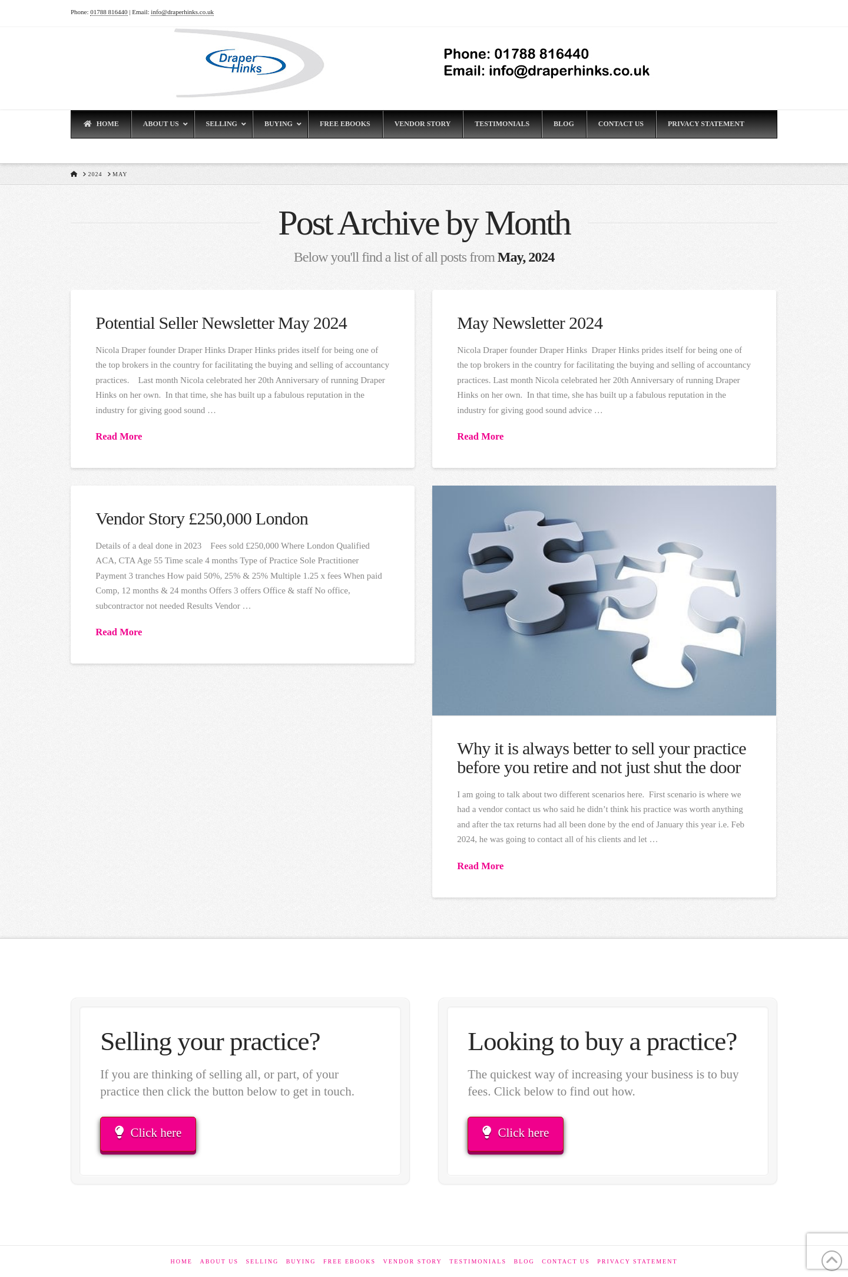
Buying (301, 1261)
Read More (118, 436)
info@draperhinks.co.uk (182, 11)
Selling (262, 1261)
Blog (524, 1261)
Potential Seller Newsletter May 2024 (221, 322)
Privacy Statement (637, 1261)
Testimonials (477, 1261)
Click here (148, 1133)
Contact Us (566, 1261)
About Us (219, 1261)
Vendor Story (412, 1261)
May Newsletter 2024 (529, 322)
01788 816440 (108, 11)
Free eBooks (349, 1261)
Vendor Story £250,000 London (201, 518)
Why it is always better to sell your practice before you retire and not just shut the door (601, 757)
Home (181, 1261)
